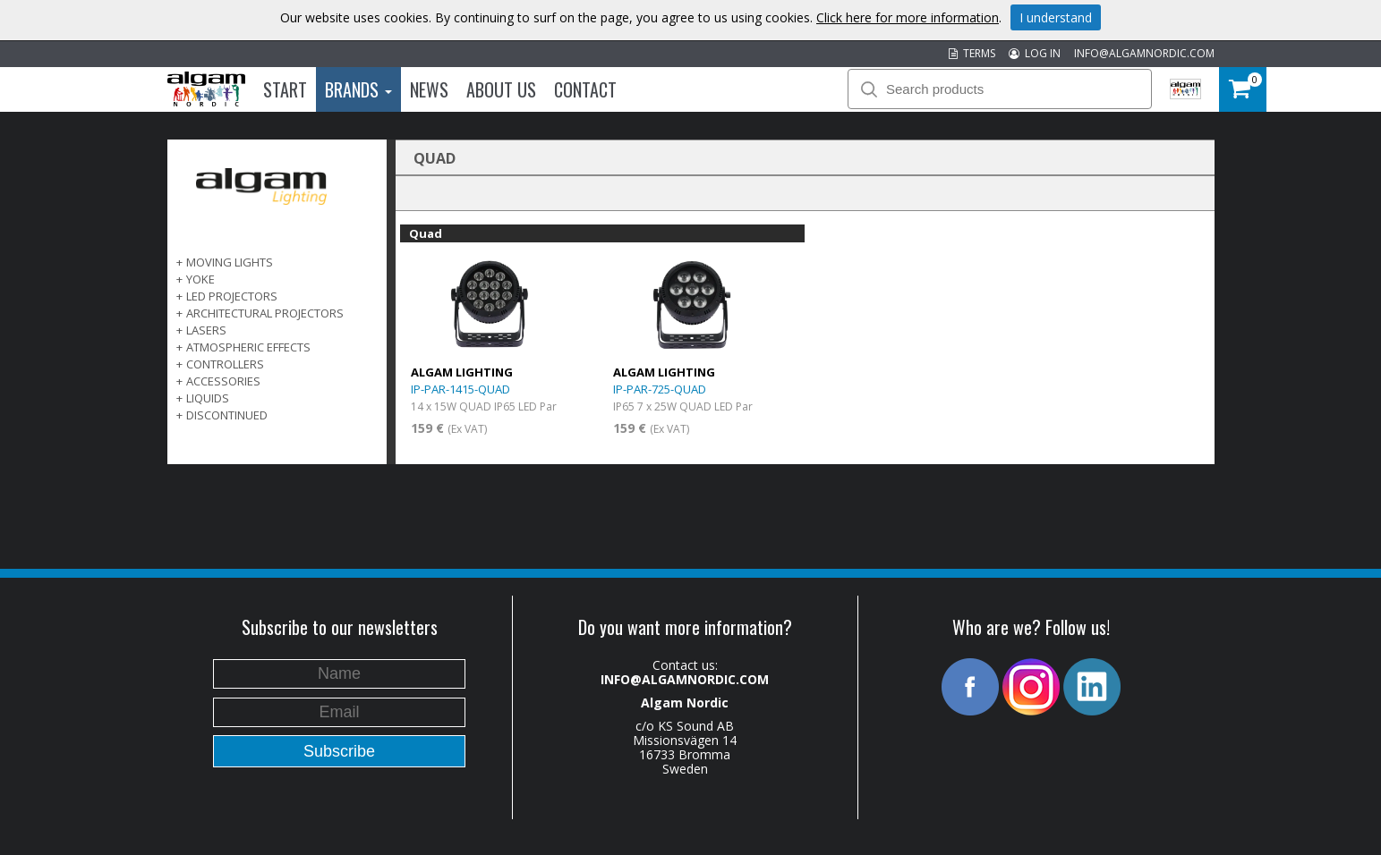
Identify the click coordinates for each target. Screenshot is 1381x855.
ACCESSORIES (223, 381)
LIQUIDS (207, 398)
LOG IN (1035, 53)
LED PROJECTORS (231, 296)
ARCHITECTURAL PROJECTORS (265, 313)
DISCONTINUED (227, 415)
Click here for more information (907, 17)
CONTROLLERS (225, 364)
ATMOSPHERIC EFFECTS (248, 347)
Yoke (200, 279)
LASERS (206, 330)
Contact (585, 89)
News (429, 89)
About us (501, 89)
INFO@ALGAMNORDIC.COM (1144, 53)
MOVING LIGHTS (229, 262)
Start (285, 89)
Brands (358, 89)
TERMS (972, 53)
